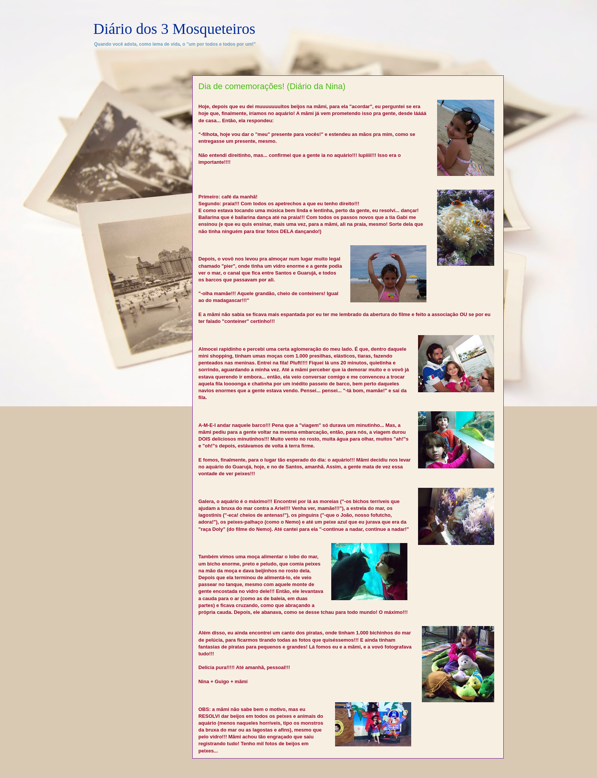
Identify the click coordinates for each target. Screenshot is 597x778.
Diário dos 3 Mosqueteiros (174, 28)
